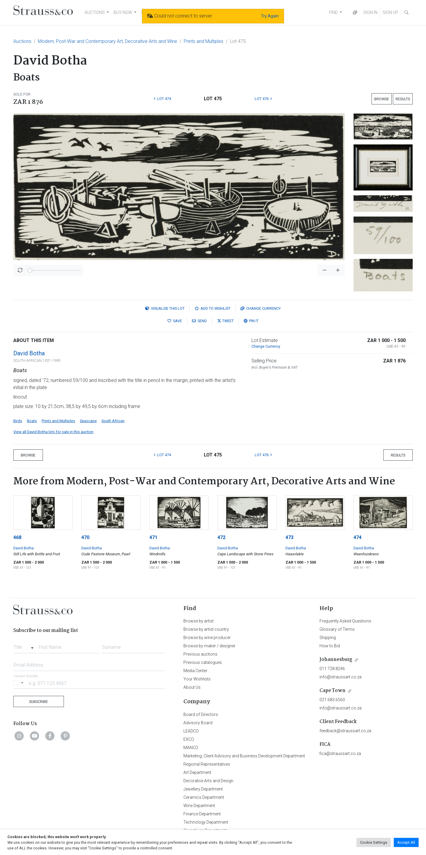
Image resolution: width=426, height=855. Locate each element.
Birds (17, 421)
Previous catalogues (202, 662)
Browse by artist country (206, 629)
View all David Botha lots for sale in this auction (53, 432)
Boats (32, 421)
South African (113, 421)
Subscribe (38, 701)
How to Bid (330, 645)
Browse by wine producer (207, 637)
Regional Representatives (206, 764)
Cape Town (333, 690)
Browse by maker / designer (209, 645)
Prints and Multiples (203, 41)
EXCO (188, 739)
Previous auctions (200, 654)
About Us (192, 687)
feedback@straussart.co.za (345, 730)
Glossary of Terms (337, 629)
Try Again (270, 16)
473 (289, 537)
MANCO (190, 747)
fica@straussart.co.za (340, 753)
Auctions (22, 41)
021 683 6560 (332, 699)
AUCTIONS (95, 12)
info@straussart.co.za (341, 677)
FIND (333, 12)
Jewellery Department (203, 789)
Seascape (88, 421)
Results (403, 99)
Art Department (197, 772)
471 (153, 537)
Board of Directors (200, 714)
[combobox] (24, 645)
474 (358, 537)
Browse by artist (198, 621)
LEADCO (191, 731)
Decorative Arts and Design (208, 780)
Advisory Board (197, 722)
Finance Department (202, 814)
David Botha (29, 353)
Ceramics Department (203, 797)
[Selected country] (19, 682)
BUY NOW (123, 12)
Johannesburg (336, 659)
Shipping (328, 637)
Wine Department (199, 805)
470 (85, 537)
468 (17, 537)
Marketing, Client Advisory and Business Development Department (244, 756)
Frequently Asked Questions (345, 621)
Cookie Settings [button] (373, 842)
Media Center (195, 670)
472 (221, 537)
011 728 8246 (332, 668)
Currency (261, 308)
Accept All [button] (406, 842)
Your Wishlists (197, 679)
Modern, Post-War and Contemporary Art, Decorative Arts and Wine (107, 41)
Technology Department (205, 822)
